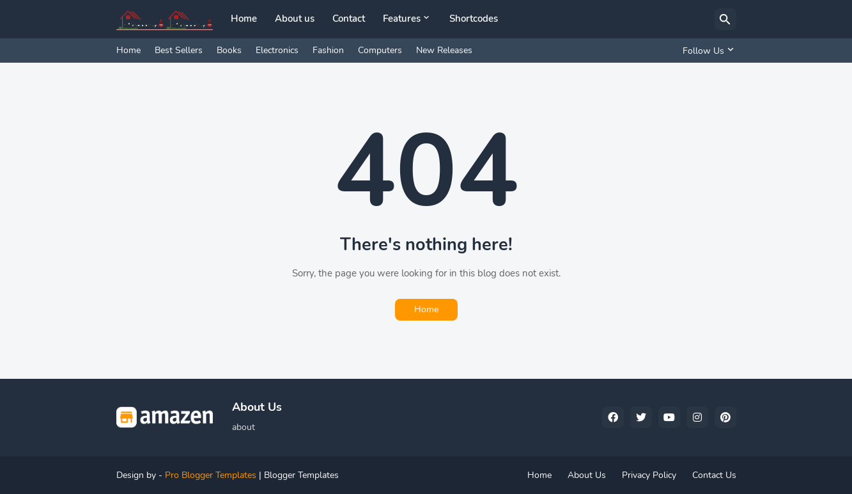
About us (294, 18)
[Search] (725, 19)
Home (244, 18)
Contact (348, 18)
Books (229, 50)
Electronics (277, 50)
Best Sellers (179, 50)
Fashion (328, 50)
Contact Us (714, 475)
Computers (380, 50)
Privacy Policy (649, 475)
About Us (587, 475)
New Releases (444, 50)
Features (402, 18)
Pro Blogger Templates (210, 475)
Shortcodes (473, 18)
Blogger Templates (301, 475)
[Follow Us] (706, 50)
